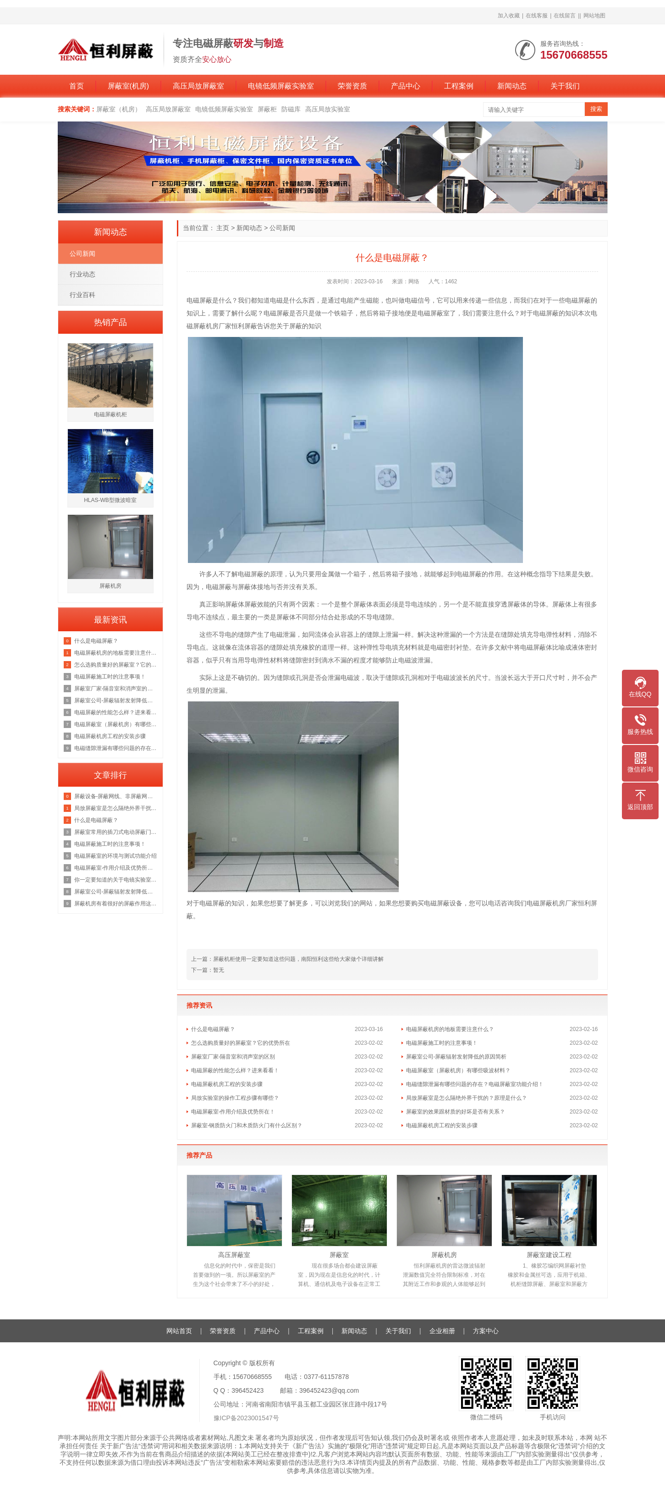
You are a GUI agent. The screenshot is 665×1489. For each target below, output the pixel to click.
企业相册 (442, 1331)
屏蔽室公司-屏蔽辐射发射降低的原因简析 (456, 1056)
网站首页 (179, 1331)
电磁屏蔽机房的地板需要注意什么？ (450, 1029)
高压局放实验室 (327, 109)
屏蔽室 (339, 1254)
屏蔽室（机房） (118, 109)
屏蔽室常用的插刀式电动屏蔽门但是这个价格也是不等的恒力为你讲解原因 (116, 832)
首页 (76, 86)
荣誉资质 (352, 86)
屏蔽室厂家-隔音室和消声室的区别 (233, 1056)
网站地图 (594, 15)
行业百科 (82, 294)
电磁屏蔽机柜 (110, 414)
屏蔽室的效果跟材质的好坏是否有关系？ (455, 1111)
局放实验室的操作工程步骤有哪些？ (235, 1098)
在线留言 (565, 15)
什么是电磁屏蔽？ (213, 1029)
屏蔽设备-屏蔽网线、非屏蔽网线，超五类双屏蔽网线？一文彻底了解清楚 (116, 796)
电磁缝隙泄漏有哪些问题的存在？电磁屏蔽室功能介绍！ (475, 1084)
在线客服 (537, 15)
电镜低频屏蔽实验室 (281, 86)
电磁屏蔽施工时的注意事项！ (442, 1043)
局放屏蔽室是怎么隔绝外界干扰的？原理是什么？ (466, 1098)
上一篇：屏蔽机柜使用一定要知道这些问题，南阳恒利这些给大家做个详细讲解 (287, 959)
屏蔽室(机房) (128, 86)
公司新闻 (282, 228)
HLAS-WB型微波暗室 (110, 500)
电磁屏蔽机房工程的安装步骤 (227, 1084)
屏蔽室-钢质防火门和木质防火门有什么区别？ (247, 1125)
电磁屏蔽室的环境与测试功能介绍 (115, 856)
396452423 (247, 1390)
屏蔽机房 (444, 1254)
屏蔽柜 (267, 109)
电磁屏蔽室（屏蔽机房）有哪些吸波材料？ (458, 1070)
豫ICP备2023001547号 (246, 1418)
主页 (222, 228)
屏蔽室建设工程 (549, 1254)
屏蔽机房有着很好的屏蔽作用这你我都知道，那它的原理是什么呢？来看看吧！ (116, 903)
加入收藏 (509, 15)
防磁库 (291, 109)
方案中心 (486, 1331)
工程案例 (458, 86)
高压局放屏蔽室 (198, 86)
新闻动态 (512, 86)
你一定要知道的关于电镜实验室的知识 (116, 880)
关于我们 (565, 86)
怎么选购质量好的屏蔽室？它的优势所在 (240, 1043)
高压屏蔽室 (234, 1254)
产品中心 (405, 86)
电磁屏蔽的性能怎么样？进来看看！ (235, 1070)
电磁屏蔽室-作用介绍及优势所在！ (233, 1111)
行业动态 (82, 274)
